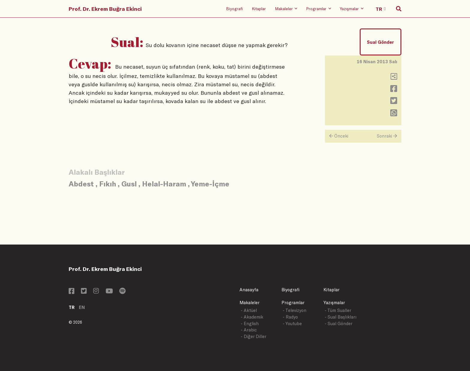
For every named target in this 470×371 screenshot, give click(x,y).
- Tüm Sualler (338, 310)
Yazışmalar (334, 302)
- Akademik (252, 316)
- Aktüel (249, 310)
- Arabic (249, 329)
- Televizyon (294, 310)
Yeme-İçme (210, 183)
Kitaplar (259, 8)
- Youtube (292, 323)
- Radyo (290, 316)
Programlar (293, 302)
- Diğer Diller (253, 336)
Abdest (81, 183)
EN (82, 307)
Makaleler (249, 302)
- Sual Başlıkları (340, 316)
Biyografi (234, 8)
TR (72, 307)
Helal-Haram (164, 183)
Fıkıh (107, 183)
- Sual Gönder (338, 323)
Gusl (129, 183)
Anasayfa (248, 289)
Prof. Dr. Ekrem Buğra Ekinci (105, 8)
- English (250, 323)
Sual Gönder (380, 42)
